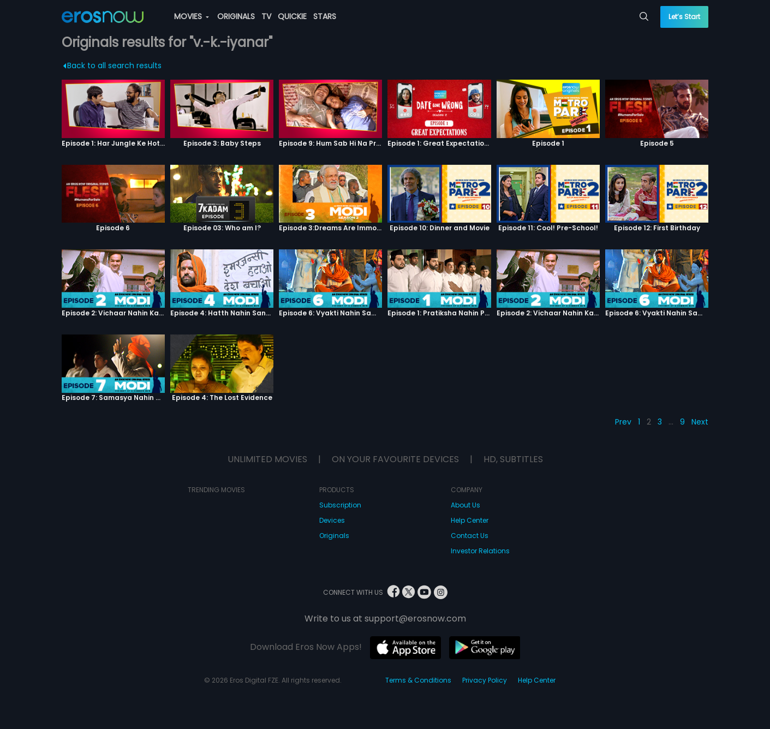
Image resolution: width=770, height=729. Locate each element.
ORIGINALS (236, 16)
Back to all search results (112, 65)
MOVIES (191, 16)
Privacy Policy (484, 680)
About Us (465, 505)
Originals (334, 535)
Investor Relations (480, 550)
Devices (332, 520)
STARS (324, 16)
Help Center (469, 520)
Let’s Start (684, 16)
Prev (623, 421)
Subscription (340, 505)
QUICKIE (292, 16)
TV (266, 16)
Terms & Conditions (418, 680)
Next (699, 421)
